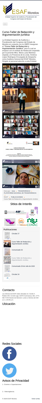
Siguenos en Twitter (23, 370)
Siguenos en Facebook (9, 362)
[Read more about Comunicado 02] (17, 250)
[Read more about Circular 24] (15, 274)
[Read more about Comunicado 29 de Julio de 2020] (23, 266)
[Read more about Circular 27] (15, 233)
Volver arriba (36, 399)
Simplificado (6, 389)
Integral (4, 386)
